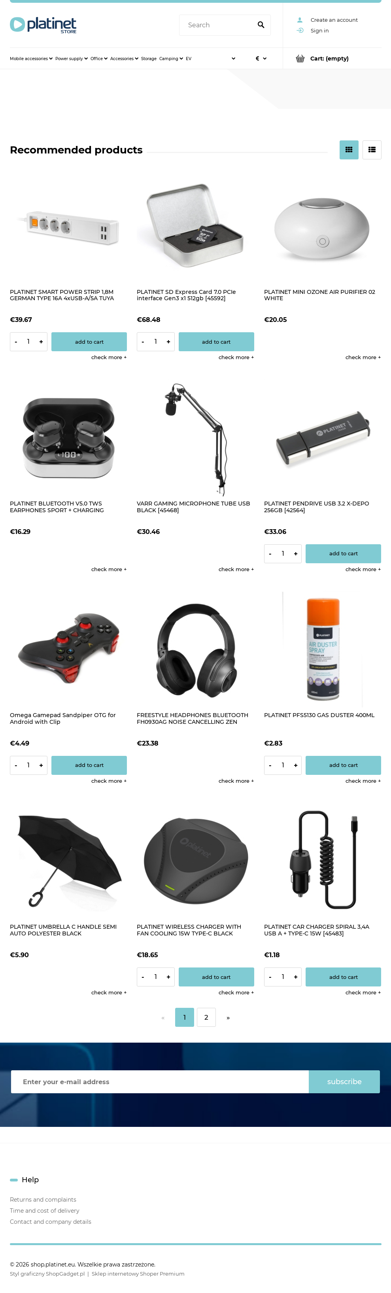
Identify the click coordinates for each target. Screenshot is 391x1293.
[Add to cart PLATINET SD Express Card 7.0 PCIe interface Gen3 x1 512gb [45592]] (216, 341)
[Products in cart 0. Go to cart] (332, 58)
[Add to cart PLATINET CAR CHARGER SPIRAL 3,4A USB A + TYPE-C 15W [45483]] (343, 976)
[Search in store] (217, 25)
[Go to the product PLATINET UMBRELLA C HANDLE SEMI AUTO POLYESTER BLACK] (68, 861)
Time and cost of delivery (44, 1210)
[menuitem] (31, 58)
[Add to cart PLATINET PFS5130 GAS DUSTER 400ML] (343, 765)
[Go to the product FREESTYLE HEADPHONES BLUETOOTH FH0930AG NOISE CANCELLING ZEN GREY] (195, 649)
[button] (109, 357)
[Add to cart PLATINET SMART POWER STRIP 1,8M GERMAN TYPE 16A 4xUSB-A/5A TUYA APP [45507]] (89, 341)
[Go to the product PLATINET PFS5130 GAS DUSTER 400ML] (323, 649)
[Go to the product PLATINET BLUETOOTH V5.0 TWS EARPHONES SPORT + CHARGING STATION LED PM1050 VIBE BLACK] (68, 437)
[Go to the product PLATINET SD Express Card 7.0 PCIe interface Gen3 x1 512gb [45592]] (195, 226)
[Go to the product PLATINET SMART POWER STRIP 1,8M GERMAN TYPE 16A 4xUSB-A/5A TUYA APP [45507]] (68, 226)
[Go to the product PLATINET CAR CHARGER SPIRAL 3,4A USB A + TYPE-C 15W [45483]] (323, 861)
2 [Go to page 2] (206, 1017)
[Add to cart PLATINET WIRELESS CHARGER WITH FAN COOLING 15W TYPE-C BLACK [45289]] (216, 976)
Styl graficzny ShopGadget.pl (47, 1273)
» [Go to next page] (228, 1017)
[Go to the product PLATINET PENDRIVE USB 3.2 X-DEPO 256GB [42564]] (323, 437)
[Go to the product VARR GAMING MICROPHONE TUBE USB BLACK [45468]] (195, 437)
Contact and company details (50, 1221)
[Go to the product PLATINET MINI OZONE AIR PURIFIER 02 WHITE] (323, 226)
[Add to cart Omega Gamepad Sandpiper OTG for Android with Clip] (89, 765)
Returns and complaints (43, 1199)
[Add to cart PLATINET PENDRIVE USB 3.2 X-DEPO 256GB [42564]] (343, 553)
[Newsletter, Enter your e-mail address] (160, 1081)
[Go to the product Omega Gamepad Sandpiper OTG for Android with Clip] (68, 649)
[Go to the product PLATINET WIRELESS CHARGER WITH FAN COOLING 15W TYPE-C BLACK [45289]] (195, 861)
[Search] (261, 25)
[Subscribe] (344, 1081)
